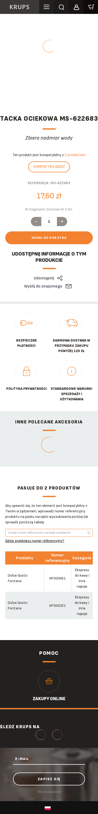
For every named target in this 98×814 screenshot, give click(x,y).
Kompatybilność (49, 166)
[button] (76, 6)
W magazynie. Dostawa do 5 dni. (49, 209)
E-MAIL (23, 758)
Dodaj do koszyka (49, 238)
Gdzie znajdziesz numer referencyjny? (34, 541)
